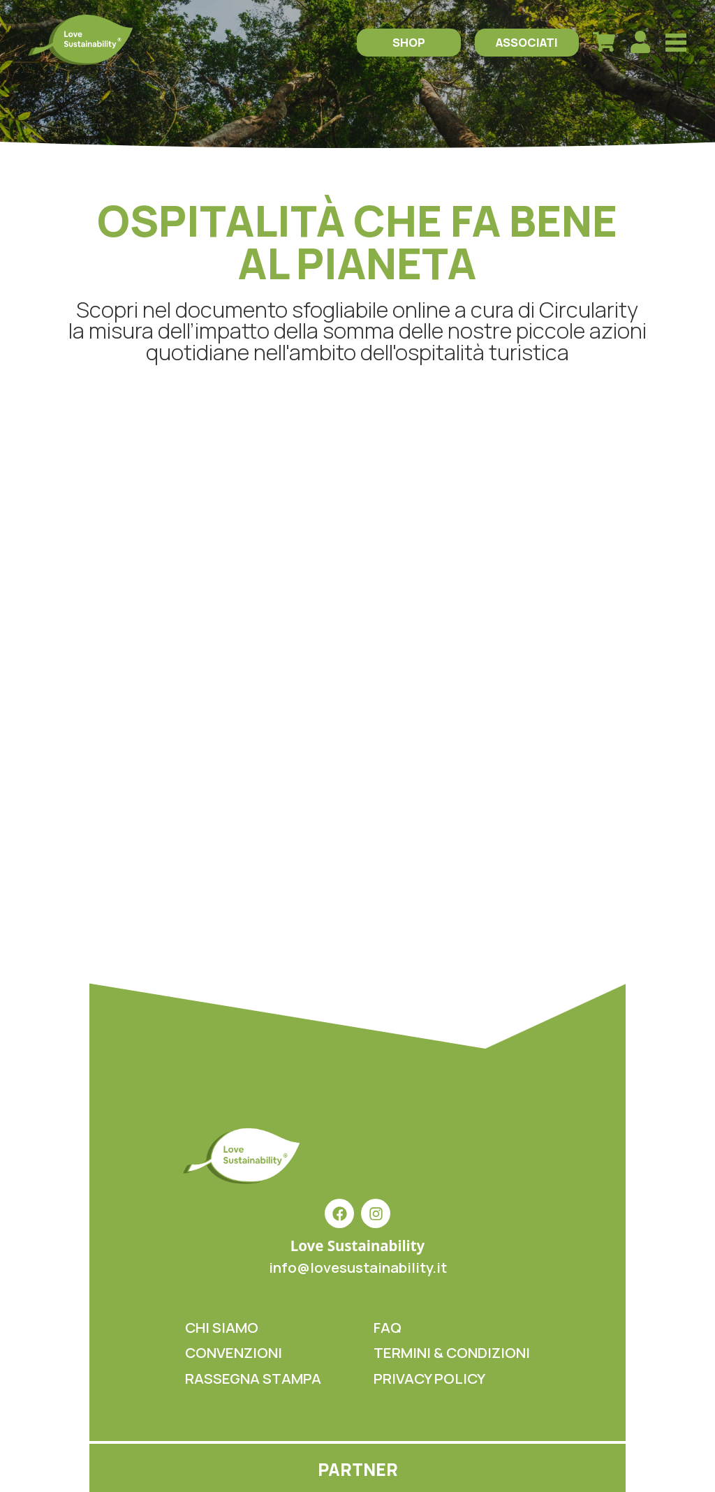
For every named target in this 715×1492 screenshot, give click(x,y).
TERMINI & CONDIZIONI (452, 1352)
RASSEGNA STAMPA (253, 1378)
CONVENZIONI (233, 1352)
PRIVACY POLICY (429, 1378)
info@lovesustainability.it (358, 1267)
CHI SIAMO (221, 1327)
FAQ (387, 1327)
